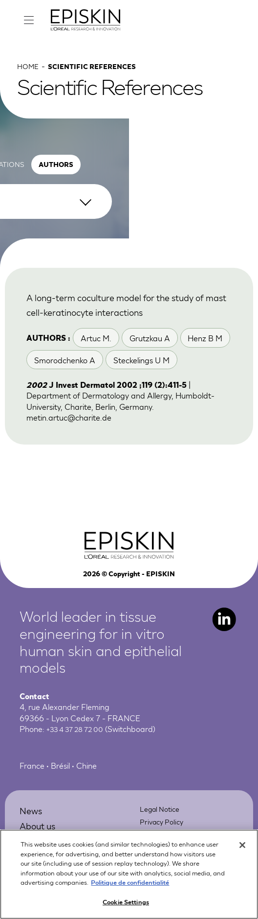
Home (29, 74)
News (33, 818)
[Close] (242, 850)
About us (41, 834)
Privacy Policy (164, 830)
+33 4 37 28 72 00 (79, 737)
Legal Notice (162, 817)
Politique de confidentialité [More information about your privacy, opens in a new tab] (130, 887)
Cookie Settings (126, 907)
